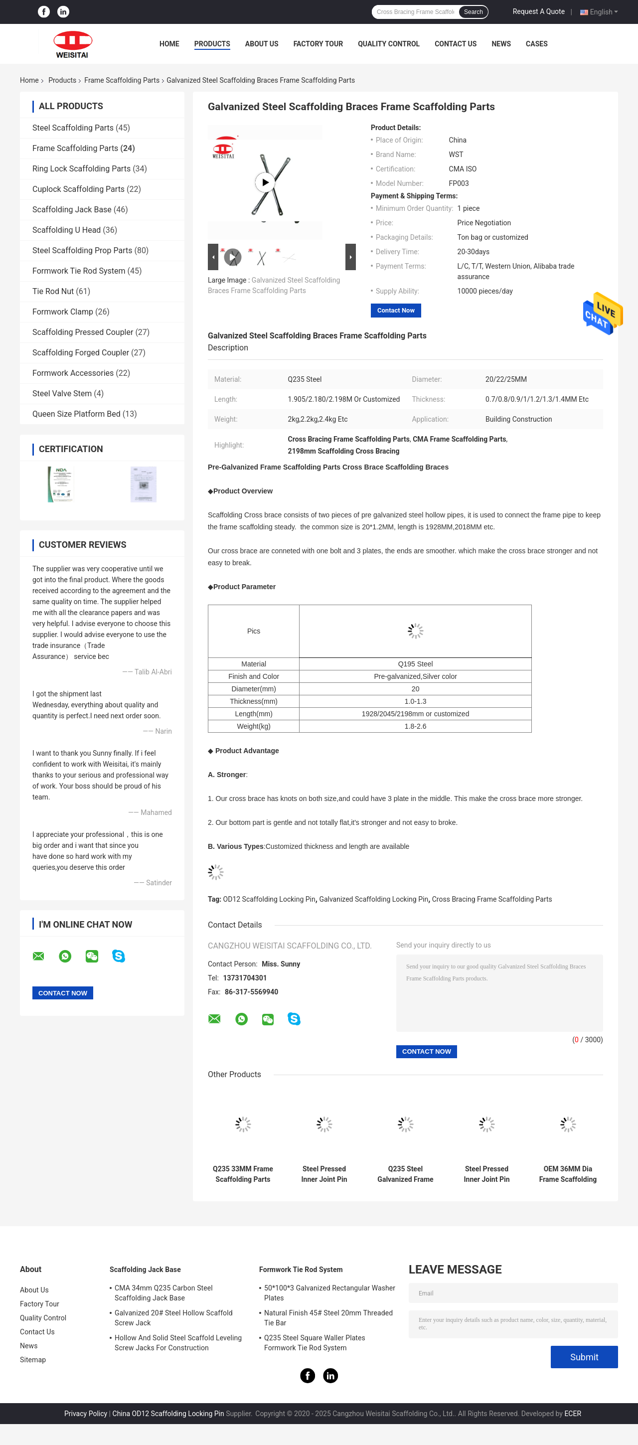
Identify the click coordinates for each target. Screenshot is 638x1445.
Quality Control (389, 44)
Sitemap (33, 1360)
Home (169, 44)
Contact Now (396, 310)
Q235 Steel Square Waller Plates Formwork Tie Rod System (314, 1343)
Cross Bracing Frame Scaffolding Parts (492, 899)
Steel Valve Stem (62, 393)
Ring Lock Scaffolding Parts (81, 168)
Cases (537, 44)
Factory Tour (318, 44)
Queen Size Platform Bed (76, 414)
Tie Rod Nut (53, 291)
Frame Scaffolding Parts (122, 80)
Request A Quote (539, 11)
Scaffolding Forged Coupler (80, 352)
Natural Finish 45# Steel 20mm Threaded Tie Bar (328, 1318)
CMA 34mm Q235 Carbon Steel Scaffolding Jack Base (164, 1293)
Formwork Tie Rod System (79, 271)
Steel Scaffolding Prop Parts (82, 250)
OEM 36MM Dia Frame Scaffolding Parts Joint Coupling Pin (568, 1174)
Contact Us (456, 44)
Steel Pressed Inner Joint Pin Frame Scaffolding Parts (324, 1174)
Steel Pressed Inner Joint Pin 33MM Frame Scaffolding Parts (487, 1174)
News (501, 44)
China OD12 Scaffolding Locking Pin (168, 1414)
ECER (572, 1414)
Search (473, 11)
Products (212, 44)
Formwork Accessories (73, 373)
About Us (262, 44)
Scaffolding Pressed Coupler (82, 332)
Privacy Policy (85, 1414)
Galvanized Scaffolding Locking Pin (373, 899)
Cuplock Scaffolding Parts (78, 189)
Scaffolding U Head (66, 230)
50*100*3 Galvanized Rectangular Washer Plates (329, 1293)
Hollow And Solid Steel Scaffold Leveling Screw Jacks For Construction (178, 1343)
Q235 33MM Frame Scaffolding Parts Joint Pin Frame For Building (243, 1174)
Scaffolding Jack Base (72, 209)
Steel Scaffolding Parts (73, 128)
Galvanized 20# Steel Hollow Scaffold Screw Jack (174, 1318)
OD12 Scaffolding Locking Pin (269, 899)
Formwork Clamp (62, 312)
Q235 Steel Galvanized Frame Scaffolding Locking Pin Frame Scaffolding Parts (405, 1174)
